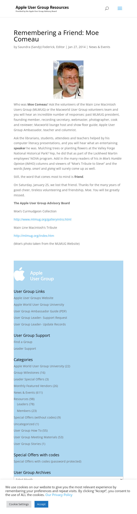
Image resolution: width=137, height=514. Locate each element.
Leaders (22, 404)
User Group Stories (27, 444)
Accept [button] (41, 504)
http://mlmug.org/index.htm (34, 236)
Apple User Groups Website (33, 298)
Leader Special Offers (29, 379)
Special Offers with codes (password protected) (47, 461)
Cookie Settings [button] (19, 504)
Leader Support (25, 348)
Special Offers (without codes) (35, 417)
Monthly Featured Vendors (33, 386)
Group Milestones (26, 372)
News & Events (99, 47)
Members (24, 411)
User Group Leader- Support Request (40, 318)
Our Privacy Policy (58, 495)
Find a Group (23, 342)
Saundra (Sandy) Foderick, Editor (41, 47)
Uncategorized (24, 424)
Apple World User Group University (39, 304)
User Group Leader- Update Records (40, 324)
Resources (21, 399)
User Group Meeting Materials (35, 437)
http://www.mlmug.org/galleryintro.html (42, 219)
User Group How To (28, 430)
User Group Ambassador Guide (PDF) (40, 311)
